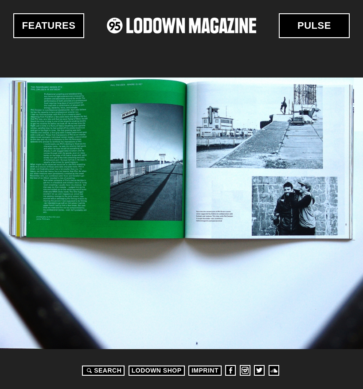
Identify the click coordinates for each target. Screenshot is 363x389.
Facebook (230, 370)
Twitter (259, 370)
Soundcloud (274, 370)
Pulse (314, 25)
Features (49, 25)
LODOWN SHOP (157, 370)
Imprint (205, 370)
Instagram (245, 370)
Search (102, 370)
